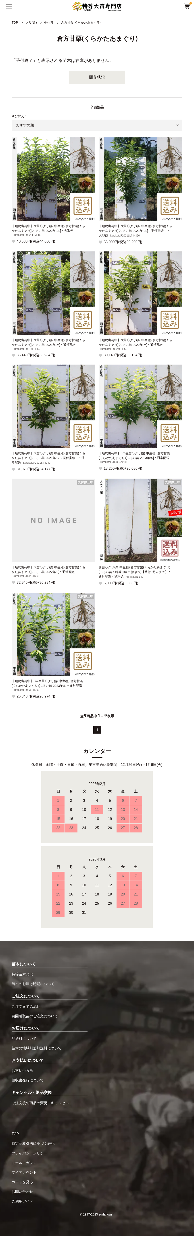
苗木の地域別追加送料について (37, 1048)
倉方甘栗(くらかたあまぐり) (80, 22)
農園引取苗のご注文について (35, 1016)
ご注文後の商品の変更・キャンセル (40, 1103)
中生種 (49, 22)
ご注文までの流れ (26, 1006)
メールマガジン (24, 1163)
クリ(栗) (31, 22)
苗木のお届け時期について (33, 984)
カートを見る (22, 1182)
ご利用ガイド (22, 1201)
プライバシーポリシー (29, 1153)
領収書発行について (28, 1080)
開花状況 (97, 77)
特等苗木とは (22, 974)
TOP (15, 22)
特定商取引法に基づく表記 (33, 1143)
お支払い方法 (22, 1071)
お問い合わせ (22, 1191)
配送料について (24, 1038)
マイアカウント (24, 1172)
